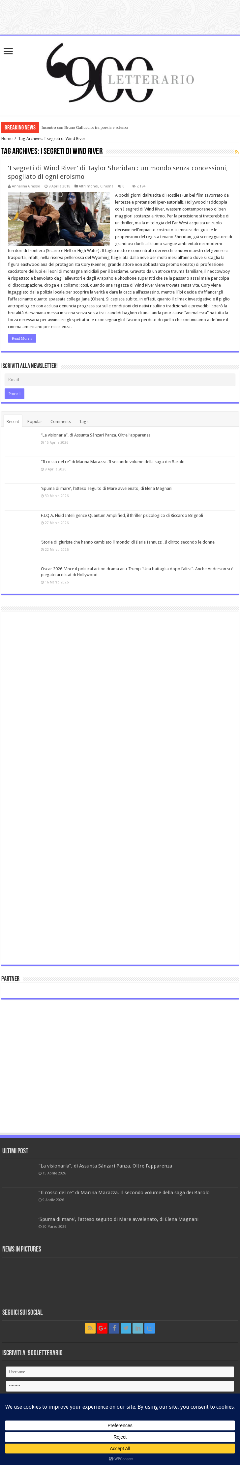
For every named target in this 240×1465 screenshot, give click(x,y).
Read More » (22, 338)
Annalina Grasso (26, 186)
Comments (60, 421)
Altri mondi (88, 186)
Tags (83, 421)
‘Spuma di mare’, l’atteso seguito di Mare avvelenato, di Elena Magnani (106, 488)
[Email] (120, 380)
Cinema (106, 186)
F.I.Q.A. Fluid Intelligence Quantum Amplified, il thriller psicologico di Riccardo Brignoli (122, 515)
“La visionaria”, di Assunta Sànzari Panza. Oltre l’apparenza (96, 435)
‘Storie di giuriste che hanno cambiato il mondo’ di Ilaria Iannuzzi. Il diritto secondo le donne (128, 542)
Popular (34, 421)
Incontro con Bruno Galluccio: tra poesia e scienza (85, 127)
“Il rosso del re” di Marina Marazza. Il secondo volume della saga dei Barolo (113, 461)
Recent (13, 421)
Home (7, 138)
